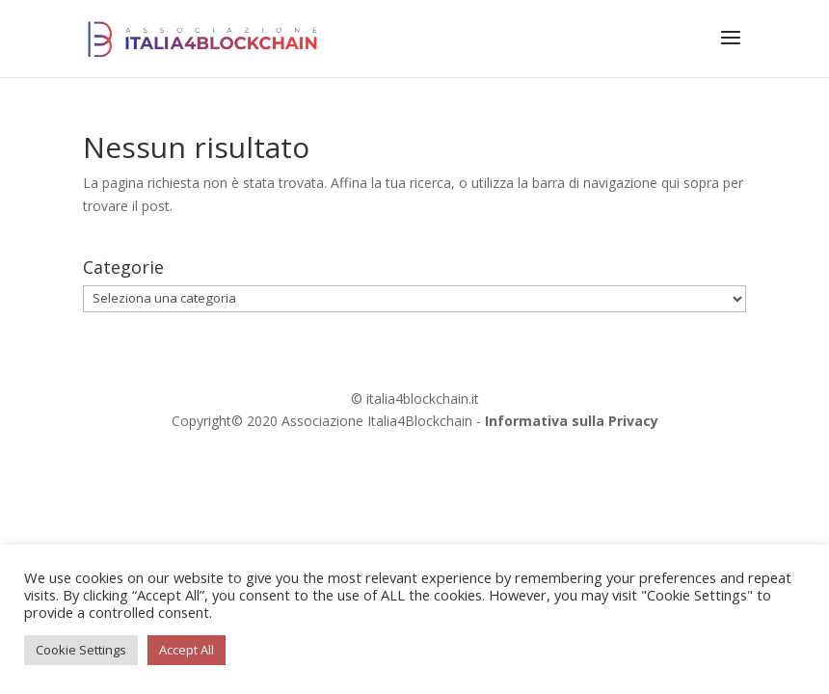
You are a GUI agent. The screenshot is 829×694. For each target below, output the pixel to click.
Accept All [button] (186, 649)
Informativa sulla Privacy (571, 421)
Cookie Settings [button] (81, 649)
